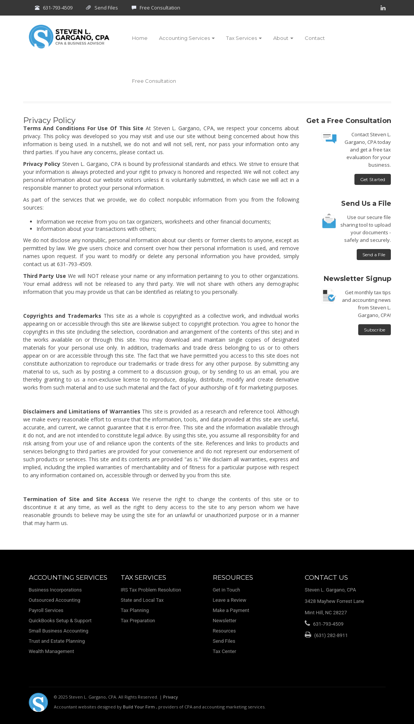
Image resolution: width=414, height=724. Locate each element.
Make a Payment (231, 610)
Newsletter (225, 620)
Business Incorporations (55, 590)
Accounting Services (187, 38)
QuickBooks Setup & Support (60, 620)
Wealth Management (51, 651)
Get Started (372, 179)
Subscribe (374, 330)
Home (140, 38)
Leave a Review (229, 600)
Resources (224, 631)
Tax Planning (135, 610)
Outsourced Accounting (54, 600)
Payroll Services (46, 610)
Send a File (373, 254)
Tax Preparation (138, 620)
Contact (315, 38)
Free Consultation (160, 7)
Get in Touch (226, 590)
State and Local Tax (142, 600)
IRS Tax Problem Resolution (151, 590)
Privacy (170, 697)
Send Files (106, 7)
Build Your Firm (139, 707)
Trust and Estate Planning (57, 641)
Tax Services (244, 38)
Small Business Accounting (58, 631)
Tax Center (224, 651)
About (283, 38)
